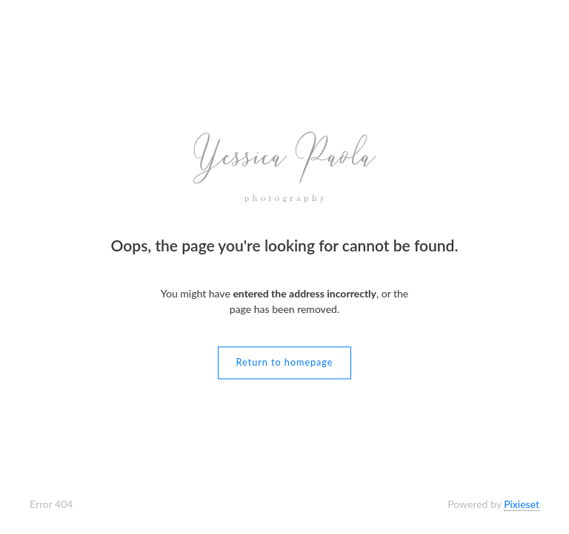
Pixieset (521, 504)
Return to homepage (284, 363)
